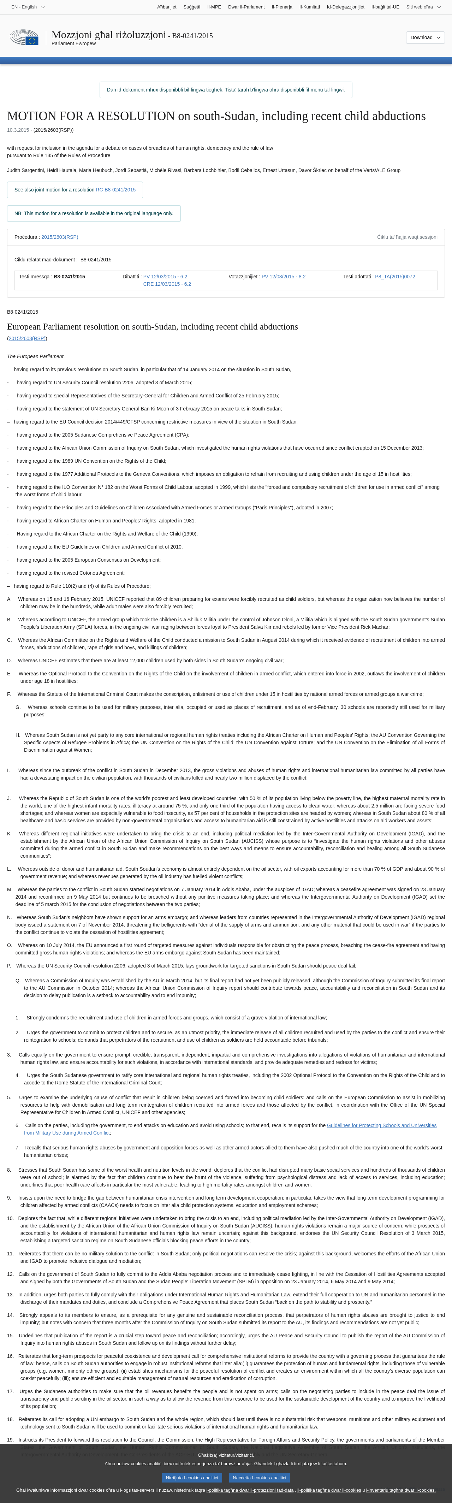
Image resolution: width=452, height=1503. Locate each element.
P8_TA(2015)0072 (395, 276)
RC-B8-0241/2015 (116, 190)
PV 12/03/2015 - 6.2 (165, 276)
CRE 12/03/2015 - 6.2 (167, 284)
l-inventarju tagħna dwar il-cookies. (401, 1496)
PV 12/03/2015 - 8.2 (284, 276)
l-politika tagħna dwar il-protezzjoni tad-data (249, 1496)
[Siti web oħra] (424, 7)
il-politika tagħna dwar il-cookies (329, 1496)
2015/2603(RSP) (59, 237)
